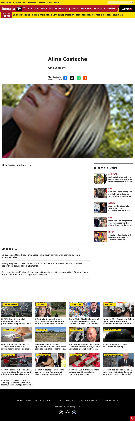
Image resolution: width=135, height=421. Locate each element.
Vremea (111, 8)
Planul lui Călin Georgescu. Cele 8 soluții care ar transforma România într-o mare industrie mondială (118, 321)
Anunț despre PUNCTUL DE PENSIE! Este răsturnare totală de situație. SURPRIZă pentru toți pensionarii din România (42, 264)
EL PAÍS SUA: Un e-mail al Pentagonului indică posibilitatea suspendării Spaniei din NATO (16, 321)
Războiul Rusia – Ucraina (49, 3)
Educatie (86, 8)
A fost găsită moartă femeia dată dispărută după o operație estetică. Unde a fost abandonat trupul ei (50, 321)
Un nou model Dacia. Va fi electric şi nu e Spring (115, 345)
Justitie (73, 8)
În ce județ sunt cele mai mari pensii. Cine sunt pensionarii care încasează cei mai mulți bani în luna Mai (68, 15)
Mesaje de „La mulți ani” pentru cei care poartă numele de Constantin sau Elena (84, 372)
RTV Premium (19, 3)
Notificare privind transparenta (67, 406)
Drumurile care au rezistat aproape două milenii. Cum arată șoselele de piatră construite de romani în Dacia (50, 346)
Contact (59, 400)
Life (110, 188)
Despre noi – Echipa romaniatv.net (82, 400)
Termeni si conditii (43, 400)
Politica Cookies (24, 400)
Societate (46, 8)
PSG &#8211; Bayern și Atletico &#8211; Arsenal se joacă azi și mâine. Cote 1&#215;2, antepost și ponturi (16, 382)
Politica (33, 8)
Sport (111, 232)
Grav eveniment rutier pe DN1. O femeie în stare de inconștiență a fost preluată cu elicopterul (16, 372)
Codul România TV (110, 400)
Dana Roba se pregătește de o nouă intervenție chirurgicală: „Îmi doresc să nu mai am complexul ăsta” (120, 223)
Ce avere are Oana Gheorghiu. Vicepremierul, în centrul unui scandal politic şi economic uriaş (41, 256)
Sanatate (99, 8)
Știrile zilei (6, 3)
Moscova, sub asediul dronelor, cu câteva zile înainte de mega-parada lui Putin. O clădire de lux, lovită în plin (118, 372)
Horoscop (31, 3)
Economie (61, 8)
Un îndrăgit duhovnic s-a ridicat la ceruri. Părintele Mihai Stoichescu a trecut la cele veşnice (120, 179)
